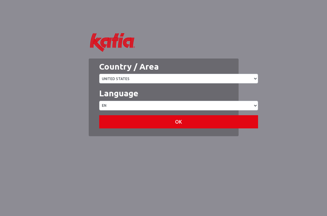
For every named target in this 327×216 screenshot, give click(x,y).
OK (188, 139)
